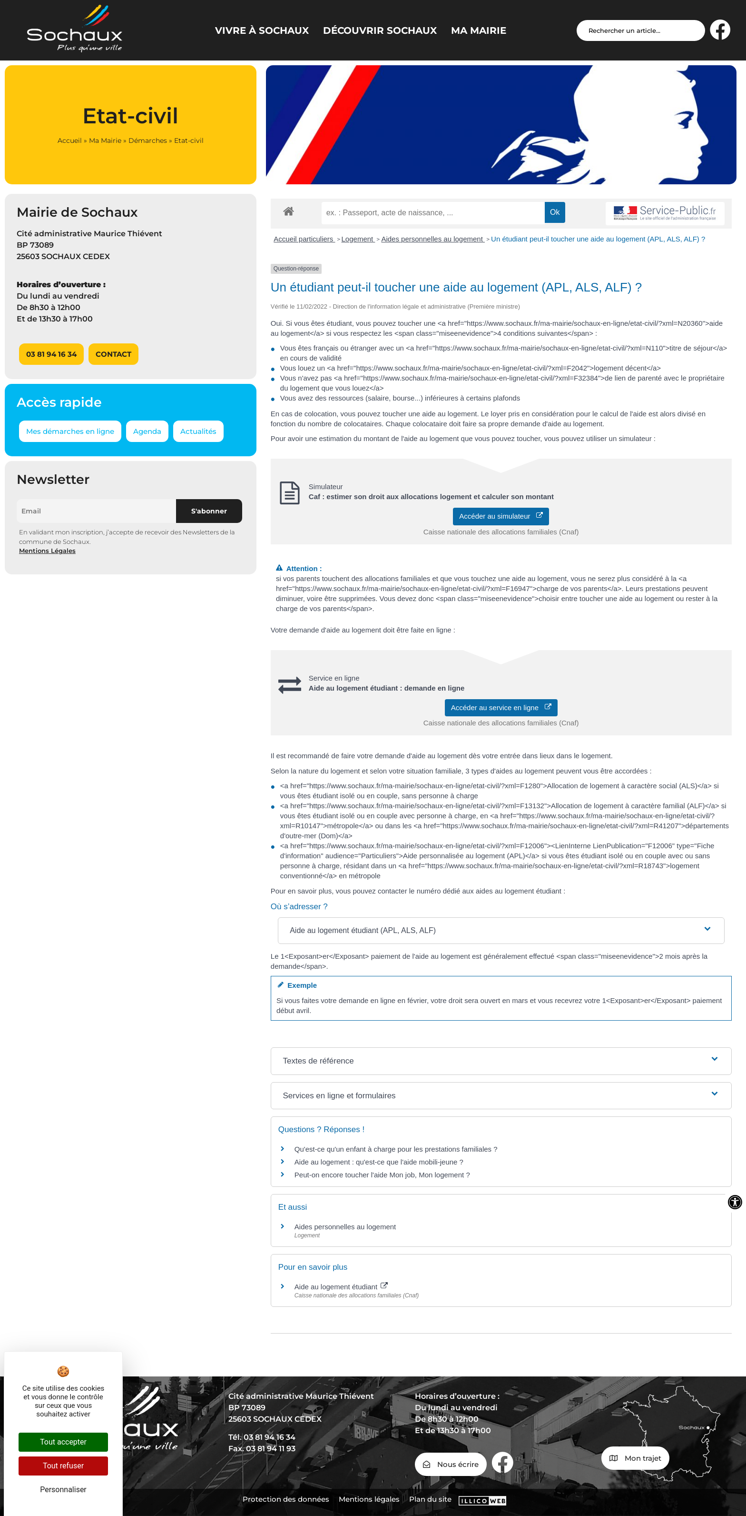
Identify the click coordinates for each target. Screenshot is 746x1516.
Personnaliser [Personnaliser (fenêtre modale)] (63, 1489)
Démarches (147, 140)
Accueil (70, 140)
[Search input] (641, 30)
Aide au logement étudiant (341, 1287)
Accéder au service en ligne (501, 707)
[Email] (96, 511)
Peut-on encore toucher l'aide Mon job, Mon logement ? (382, 1175)
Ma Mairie (105, 140)
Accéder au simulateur (501, 516)
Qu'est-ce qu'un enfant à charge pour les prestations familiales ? (396, 1149)
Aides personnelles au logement (433, 239)
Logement (358, 239)
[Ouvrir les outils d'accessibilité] (735, 1202)
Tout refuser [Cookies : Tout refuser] (63, 1465)
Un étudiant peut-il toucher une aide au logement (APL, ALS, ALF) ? (598, 239)
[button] (501, 931)
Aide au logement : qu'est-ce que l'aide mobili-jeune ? (378, 1162)
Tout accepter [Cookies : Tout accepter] (63, 1441)
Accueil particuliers (304, 239)
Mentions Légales (47, 550)
